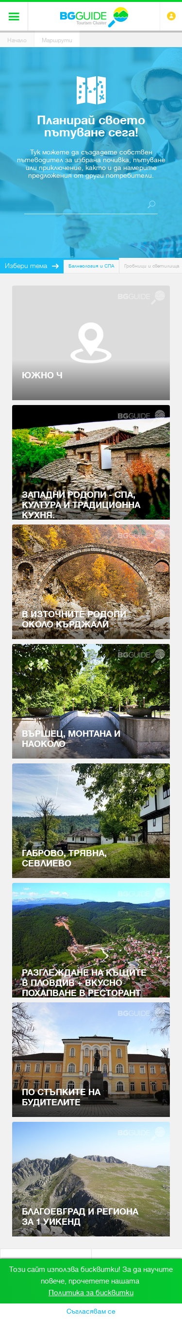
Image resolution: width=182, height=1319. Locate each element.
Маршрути (57, 40)
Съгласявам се (91, 1311)
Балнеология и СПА (91, 266)
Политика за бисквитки (91, 1292)
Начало (17, 40)
